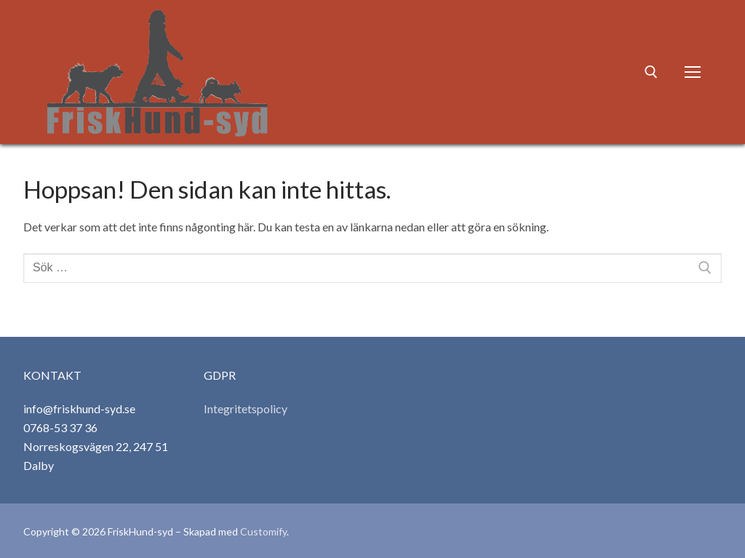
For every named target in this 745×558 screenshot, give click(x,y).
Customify (263, 531)
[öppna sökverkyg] (651, 72)
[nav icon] (692, 72)
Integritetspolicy (245, 408)
